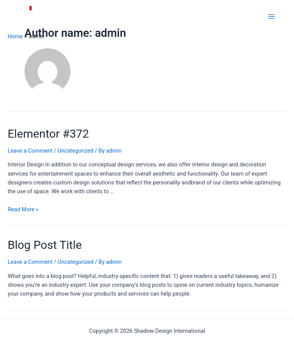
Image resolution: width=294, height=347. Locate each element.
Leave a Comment (30, 150)
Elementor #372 (48, 133)
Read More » (23, 209)
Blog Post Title (45, 245)
